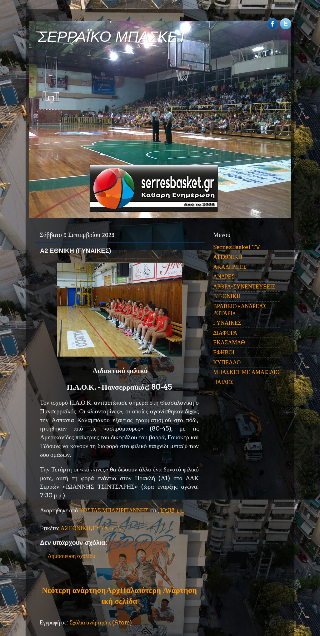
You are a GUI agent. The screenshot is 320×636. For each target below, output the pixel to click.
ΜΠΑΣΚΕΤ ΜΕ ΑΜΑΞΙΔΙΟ (246, 372)
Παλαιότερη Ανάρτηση (158, 590)
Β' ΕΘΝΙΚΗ (227, 296)
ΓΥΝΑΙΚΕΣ (107, 528)
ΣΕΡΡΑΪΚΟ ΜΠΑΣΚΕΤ (112, 36)
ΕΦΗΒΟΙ (223, 352)
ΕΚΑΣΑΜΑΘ (229, 342)
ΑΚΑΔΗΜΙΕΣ (230, 267)
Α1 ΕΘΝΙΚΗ (227, 257)
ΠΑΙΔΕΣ (223, 382)
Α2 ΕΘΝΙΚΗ (76, 528)
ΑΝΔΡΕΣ (224, 276)
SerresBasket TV (236, 247)
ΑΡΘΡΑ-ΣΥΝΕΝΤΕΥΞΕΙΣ (244, 286)
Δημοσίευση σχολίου (71, 556)
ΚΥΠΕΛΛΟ (227, 362)
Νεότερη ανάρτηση (74, 590)
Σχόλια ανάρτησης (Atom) (100, 622)
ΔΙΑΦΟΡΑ (225, 332)
